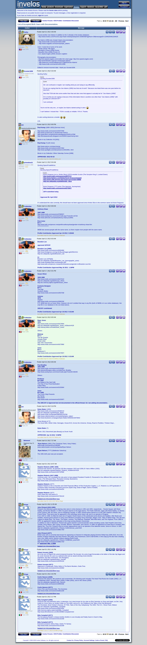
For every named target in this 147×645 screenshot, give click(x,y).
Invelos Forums (47, 21)
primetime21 (28, 162)
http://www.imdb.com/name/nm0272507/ (57, 188)
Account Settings (89, 640)
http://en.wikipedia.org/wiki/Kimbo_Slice (57, 181)
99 (105, 21)
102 (112, 21)
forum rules (53, 10)
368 (116, 21)
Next (127, 21)
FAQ (106, 640)
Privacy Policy (78, 640)
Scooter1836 (28, 71)
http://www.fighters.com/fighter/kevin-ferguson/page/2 (62, 178)
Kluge (26, 464)
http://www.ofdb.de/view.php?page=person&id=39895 (62, 179)
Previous (121, 21)
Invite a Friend (99, 640)
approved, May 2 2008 (48, 543)
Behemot (27, 440)
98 (103, 21)
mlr (22, 125)
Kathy (26, 32)
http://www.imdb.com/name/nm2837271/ (57, 176)
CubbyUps (27, 206)
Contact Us (70, 640)
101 (110, 21)
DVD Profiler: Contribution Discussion (66, 21)
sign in (40, 15)
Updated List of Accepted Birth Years (49, 499)
